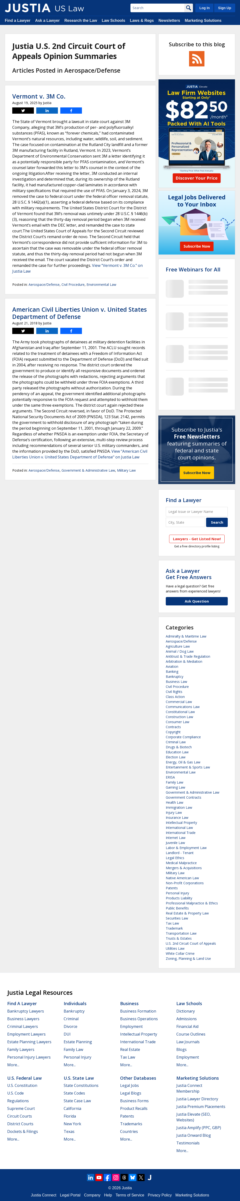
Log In (204, 8)
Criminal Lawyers (22, 1026)
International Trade (181, 832)
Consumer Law (177, 722)
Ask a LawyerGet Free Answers (189, 573)
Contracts (173, 727)
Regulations (18, 1100)
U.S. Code (15, 1093)
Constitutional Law (180, 711)
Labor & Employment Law (186, 847)
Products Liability (179, 898)
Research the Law (80, 20)
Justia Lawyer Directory (197, 1098)
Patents (172, 888)
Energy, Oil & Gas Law (183, 762)
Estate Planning (78, 1041)
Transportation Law (181, 933)
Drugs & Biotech (179, 747)
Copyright (173, 732)
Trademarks (131, 1123)
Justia (127, 1188)
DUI (67, 1034)
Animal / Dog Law (180, 651)
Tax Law (172, 923)
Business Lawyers (23, 1018)
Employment (131, 1026)
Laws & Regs (142, 20)
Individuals (75, 1003)
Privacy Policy (160, 1195)
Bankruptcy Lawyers (25, 1011)
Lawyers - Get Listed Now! (197, 538)
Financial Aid (187, 1026)
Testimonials (188, 1143)
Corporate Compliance (183, 737)
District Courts (20, 1123)
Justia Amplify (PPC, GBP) (198, 1127)
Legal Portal (70, 1195)
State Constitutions (81, 1085)
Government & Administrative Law (88, 470)
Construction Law (179, 717)
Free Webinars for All (193, 269)
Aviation (172, 666)
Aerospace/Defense (44, 284)
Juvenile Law (175, 842)
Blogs (181, 1049)
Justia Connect (43, 1195)
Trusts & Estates (179, 938)
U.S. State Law (79, 1078)
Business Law (176, 681)
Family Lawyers (20, 1049)
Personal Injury (177, 893)
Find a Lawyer (18, 20)
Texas (69, 1131)
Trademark (174, 928)
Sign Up (224, 8)
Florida (70, 1116)
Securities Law (177, 918)
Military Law (126, 470)
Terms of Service (130, 1195)
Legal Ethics (175, 857)
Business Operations (139, 1018)
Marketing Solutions (203, 20)
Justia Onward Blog (193, 1135)
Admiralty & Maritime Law (186, 636)
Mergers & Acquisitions (184, 868)
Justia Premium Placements (200, 1106)
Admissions (186, 1018)
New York (72, 1123)
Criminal (71, 1018)
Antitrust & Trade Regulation (188, 656)
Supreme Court (21, 1108)
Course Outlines (190, 1034)
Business (129, 1003)
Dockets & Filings (22, 1131)
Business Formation (138, 1011)
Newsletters (169, 20)
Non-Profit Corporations (185, 883)
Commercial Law (179, 701)
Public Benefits (177, 908)
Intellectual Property (181, 822)
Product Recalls (134, 1108)
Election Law (175, 757)
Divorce (70, 1026)
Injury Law (174, 812)
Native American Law (182, 878)
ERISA (170, 777)
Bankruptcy (174, 676)
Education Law (177, 752)
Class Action (175, 696)
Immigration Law (179, 807)
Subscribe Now (196, 472)
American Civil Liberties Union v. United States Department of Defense (79, 313)
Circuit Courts (19, 1116)
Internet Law (175, 837)
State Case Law (77, 1100)
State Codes (74, 1093)
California (72, 1108)
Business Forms (134, 1100)
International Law (179, 827)
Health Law (174, 802)
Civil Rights (174, 691)
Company (92, 1195)
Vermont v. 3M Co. (39, 96)
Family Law (174, 782)
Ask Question (197, 601)
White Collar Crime (180, 953)
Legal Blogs (130, 1093)
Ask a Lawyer (47, 20)
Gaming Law (175, 787)
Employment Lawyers (26, 1034)
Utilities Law (175, 948)
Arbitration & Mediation (184, 661)
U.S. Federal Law (24, 1078)
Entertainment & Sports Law (188, 767)
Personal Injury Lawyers (29, 1057)
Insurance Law (177, 817)
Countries (129, 1131)
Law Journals (188, 1041)
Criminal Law (176, 742)
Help (108, 1195)
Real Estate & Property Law (187, 913)
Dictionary (185, 1011)
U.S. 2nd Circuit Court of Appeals (191, 943)
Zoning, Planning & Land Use (188, 958)
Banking (172, 671)
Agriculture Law (178, 646)
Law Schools (113, 20)
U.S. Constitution (22, 1085)
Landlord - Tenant (180, 852)
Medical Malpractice (181, 863)
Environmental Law (101, 284)
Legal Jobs (129, 1085)
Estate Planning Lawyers (29, 1041)
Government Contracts (183, 797)
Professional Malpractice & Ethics (192, 903)
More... (13, 1064)
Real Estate (130, 1049)
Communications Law (183, 706)
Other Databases (138, 1078)
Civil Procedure (73, 284)
